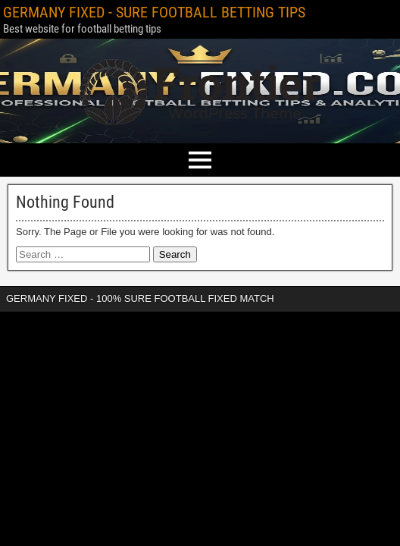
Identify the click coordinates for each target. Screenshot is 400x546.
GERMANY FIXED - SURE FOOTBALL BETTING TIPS (154, 12)
